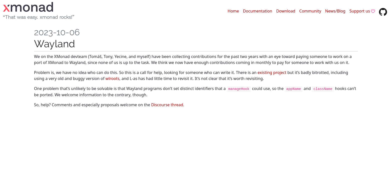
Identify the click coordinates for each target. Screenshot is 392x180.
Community (310, 11)
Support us (362, 11)
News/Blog (335, 11)
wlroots (113, 78)
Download (285, 11)
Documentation (257, 11)
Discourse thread (167, 105)
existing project (272, 72)
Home (233, 11)
